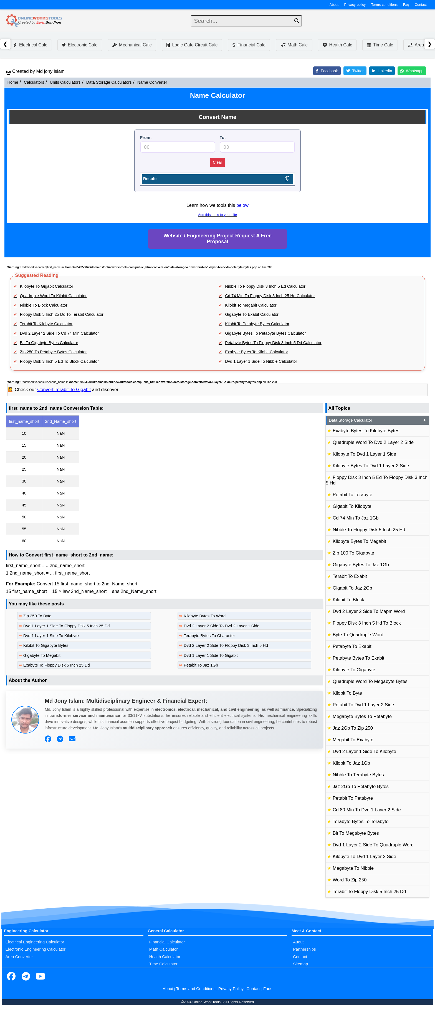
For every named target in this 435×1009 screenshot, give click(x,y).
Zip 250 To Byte (37, 616)
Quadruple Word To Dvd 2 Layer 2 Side (373, 442)
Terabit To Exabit (350, 576)
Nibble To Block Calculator (43, 305)
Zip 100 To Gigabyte (353, 553)
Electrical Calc (30, 45)
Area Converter (19, 957)
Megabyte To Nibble (353, 868)
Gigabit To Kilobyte (352, 506)
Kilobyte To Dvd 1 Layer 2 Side (364, 856)
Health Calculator (164, 957)
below (242, 205)
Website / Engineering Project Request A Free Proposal (217, 238)
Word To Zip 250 (349, 880)
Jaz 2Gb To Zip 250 (353, 728)
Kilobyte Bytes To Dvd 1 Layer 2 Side (371, 465)
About (334, 5)
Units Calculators (65, 82)
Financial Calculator (167, 942)
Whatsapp (411, 71)
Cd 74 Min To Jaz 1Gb (355, 518)
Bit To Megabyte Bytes (356, 833)
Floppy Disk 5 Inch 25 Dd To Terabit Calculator (61, 314)
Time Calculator (163, 964)
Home (12, 82)
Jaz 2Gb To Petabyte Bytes (361, 786)
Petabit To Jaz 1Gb (201, 665)
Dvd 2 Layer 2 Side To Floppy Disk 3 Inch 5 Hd (226, 645)
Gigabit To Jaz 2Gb (352, 588)
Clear (217, 162)
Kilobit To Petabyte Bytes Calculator (257, 324)
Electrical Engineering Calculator (34, 942)
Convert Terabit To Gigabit (64, 389)
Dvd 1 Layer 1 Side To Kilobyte (51, 635)
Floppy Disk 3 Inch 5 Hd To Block (367, 623)
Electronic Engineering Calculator (35, 949)
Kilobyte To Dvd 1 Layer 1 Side (364, 454)
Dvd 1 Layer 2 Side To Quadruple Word (373, 845)
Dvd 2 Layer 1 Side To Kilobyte (364, 751)
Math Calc (294, 45)
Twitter (355, 71)
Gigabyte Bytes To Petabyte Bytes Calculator (265, 333)
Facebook (327, 71)
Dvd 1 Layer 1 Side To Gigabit (210, 655)
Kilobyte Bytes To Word (205, 616)
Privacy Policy (231, 988)
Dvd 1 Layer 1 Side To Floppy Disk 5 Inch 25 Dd (66, 626)
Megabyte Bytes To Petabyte (362, 716)
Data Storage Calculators (109, 82)
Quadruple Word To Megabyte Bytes (370, 681)
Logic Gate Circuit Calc (192, 45)
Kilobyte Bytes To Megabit (359, 541)
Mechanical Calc (131, 45)
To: (223, 137)
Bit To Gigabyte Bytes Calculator (49, 343)
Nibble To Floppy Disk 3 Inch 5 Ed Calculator (265, 286)
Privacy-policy (355, 5)
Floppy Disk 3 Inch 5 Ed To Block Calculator (59, 361)
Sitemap (300, 964)
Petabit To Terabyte (352, 494)
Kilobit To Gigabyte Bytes (46, 645)
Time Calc (380, 45)
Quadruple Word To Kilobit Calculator (53, 296)
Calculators (34, 82)
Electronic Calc (79, 45)
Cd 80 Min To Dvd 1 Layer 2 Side (367, 809)
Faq (406, 5)
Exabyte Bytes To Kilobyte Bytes (366, 430)
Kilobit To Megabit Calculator (250, 305)
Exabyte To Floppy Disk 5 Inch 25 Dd (56, 665)
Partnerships (304, 949)
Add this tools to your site (217, 215)
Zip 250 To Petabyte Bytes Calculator (53, 352)
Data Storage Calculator (378, 420)
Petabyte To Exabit (352, 646)
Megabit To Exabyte (353, 739)
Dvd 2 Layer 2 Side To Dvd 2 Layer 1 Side (221, 626)
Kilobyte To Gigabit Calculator (46, 286)
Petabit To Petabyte (353, 798)
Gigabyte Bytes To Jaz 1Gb (361, 564)
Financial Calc (248, 45)
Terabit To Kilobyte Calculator (46, 324)
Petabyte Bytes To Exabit (358, 658)
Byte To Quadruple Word (358, 634)
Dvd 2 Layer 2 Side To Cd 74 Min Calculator (59, 333)
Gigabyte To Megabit (41, 655)
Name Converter (152, 82)
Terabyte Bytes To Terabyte (360, 821)
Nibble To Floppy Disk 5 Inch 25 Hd (369, 529)
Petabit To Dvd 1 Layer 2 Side (363, 704)
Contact (421, 5)
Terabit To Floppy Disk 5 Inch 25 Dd (369, 891)
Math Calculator (163, 949)
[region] (164, 481)
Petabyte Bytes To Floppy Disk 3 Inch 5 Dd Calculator (273, 343)
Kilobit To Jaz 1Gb (351, 763)
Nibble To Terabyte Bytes (358, 774)
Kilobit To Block (348, 599)
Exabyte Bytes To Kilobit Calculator (256, 352)
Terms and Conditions (196, 988)
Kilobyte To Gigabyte (354, 669)
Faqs (267, 988)
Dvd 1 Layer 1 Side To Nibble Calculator (261, 361)
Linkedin (382, 71)
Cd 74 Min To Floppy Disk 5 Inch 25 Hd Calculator (270, 296)
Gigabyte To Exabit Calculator (252, 314)
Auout (298, 942)
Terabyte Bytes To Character (209, 635)
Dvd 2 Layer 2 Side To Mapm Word (369, 611)
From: (146, 137)
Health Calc (337, 45)
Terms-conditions (384, 5)
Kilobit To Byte (347, 693)
